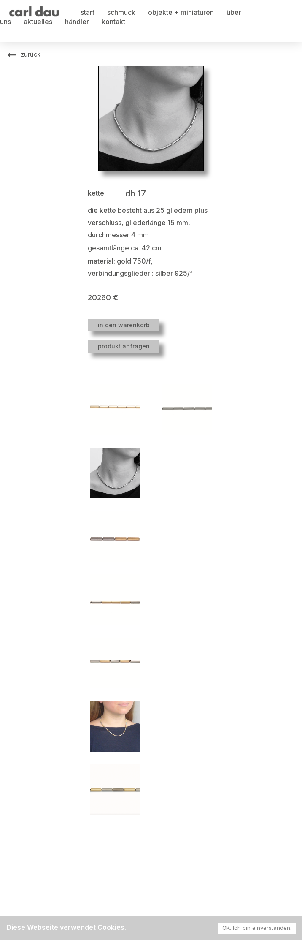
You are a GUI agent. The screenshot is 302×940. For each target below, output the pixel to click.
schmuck (121, 12)
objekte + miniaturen (181, 12)
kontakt (113, 21)
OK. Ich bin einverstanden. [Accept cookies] (256, 927)
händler (77, 21)
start (87, 12)
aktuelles (38, 21)
